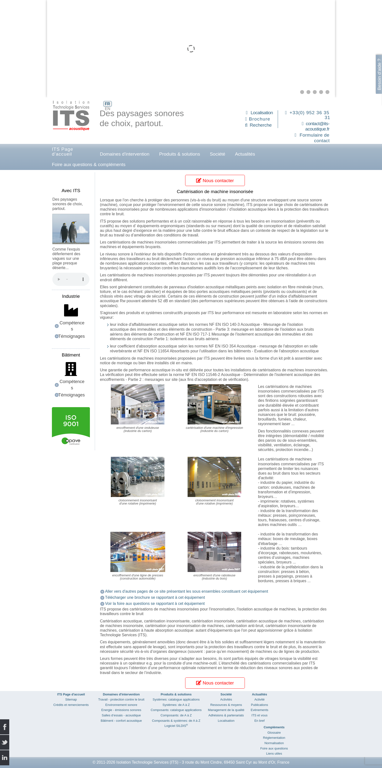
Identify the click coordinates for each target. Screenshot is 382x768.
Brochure (259, 119)
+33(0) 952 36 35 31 (310, 115)
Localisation (262, 112)
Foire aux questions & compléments (88, 164)
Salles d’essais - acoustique (121, 715)
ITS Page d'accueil (62, 152)
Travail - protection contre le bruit (121, 699)
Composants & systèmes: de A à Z (176, 720)
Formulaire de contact (315, 137)
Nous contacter (215, 180)
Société (217, 154)
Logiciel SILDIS (176, 726)
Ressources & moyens (226, 705)
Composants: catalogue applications (176, 710)
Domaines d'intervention (124, 154)
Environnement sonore (121, 705)
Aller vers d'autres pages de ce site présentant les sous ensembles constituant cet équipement (186, 591)
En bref (259, 720)
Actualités (245, 154)
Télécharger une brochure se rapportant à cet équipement (155, 597)
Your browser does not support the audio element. (70, 279)
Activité (259, 699)
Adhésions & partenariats (226, 715)
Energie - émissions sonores (121, 710)
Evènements (259, 710)
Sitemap (71, 699)
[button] (302, 92)
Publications (259, 705)
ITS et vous (259, 715)
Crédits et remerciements (71, 705)
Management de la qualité (226, 710)
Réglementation (274, 738)
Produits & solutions (179, 154)
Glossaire (274, 732)
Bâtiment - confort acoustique (121, 720)
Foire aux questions (274, 748)
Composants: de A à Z (176, 715)
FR (107, 104)
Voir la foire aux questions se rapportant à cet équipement (155, 603)
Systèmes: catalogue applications (176, 699)
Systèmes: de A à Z (176, 705)
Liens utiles (274, 753)
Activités (226, 699)
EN (107, 109)
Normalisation (274, 743)
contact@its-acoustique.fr (317, 126)
